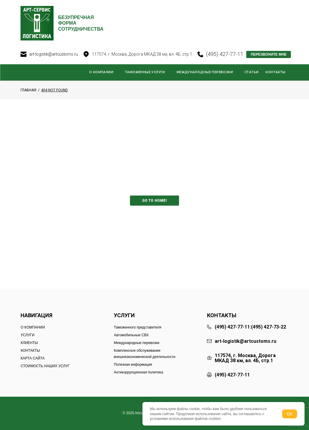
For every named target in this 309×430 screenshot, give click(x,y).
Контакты (275, 81)
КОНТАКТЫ (30, 350)
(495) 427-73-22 (268, 327)
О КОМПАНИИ (33, 327)
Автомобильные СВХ (131, 335)
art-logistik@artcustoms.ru (54, 62)
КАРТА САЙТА (33, 358)
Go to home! (154, 209)
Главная (28, 99)
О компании (101, 81)
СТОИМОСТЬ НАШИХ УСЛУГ (45, 366)
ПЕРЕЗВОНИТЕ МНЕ (270, 63)
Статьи (251, 81)
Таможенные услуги (145, 81)
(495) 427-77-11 (226, 63)
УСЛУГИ (27, 335)
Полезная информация (133, 364)
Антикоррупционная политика (138, 372)
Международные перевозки (205, 81)
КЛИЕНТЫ (29, 343)
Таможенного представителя (137, 327)
